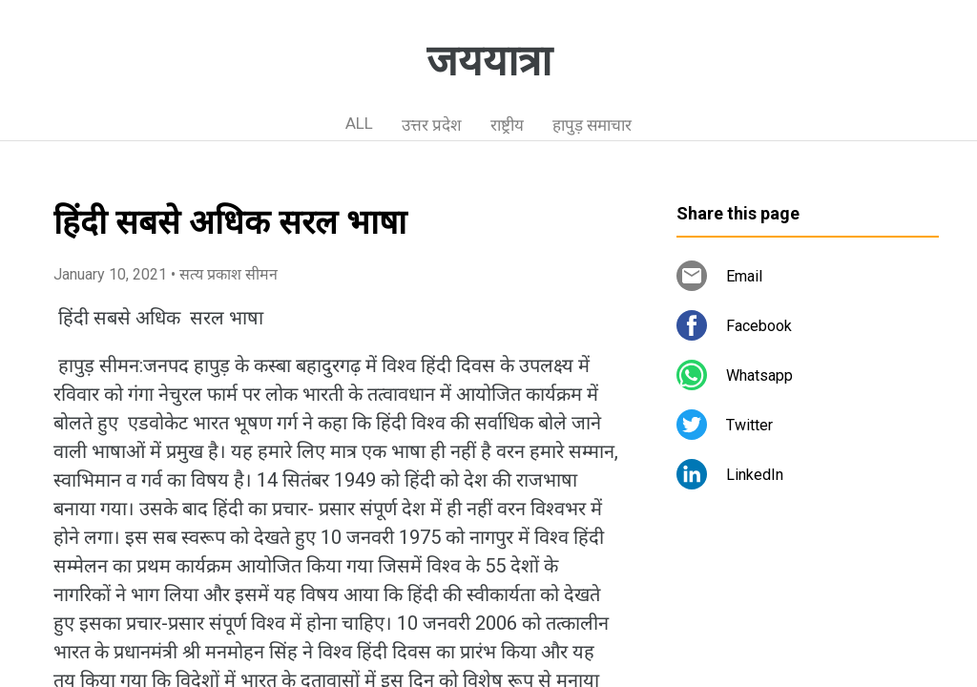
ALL (359, 123)
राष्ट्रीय (507, 125)
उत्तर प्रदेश (432, 125)
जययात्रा (488, 61)
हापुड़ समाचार (592, 125)
